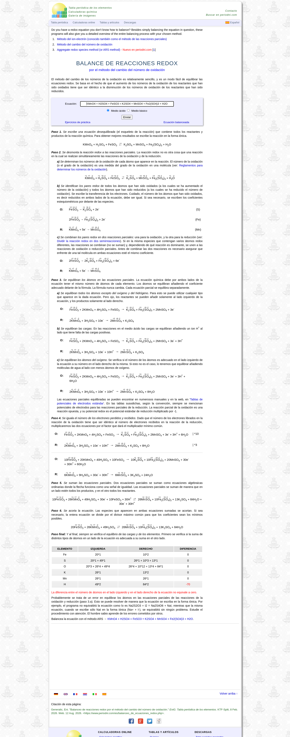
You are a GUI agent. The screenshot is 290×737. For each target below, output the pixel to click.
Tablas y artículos (109, 22)
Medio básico (139, 110)
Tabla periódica (59, 22)
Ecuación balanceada (176, 122)
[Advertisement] (222, 139)
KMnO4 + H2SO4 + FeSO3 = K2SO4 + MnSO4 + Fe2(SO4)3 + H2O (150, 619)
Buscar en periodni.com (221, 14)
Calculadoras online (84, 22)
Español (232, 22)
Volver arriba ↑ (229, 693)
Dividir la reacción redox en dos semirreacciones (88, 241)
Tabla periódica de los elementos (90, 7)
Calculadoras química (82, 11)
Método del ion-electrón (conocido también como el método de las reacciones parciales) (112, 39)
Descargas (130, 22)
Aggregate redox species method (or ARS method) (88, 49)
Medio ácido (118, 110)
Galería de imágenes (82, 15)
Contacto (231, 10)
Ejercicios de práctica (77, 122)
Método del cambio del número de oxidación (84, 44)
